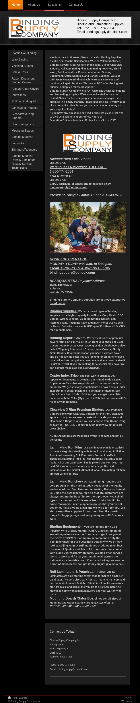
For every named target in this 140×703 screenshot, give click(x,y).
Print (13, 697)
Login (129, 697)
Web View (126, 701)
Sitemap (23, 697)
